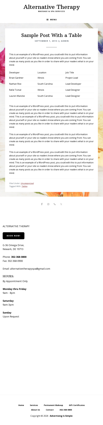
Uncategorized (27, 183)
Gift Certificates (77, 405)
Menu (53, 19)
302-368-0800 (18, 256)
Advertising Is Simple (61, 415)
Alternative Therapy (51, 6)
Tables (24, 186)
